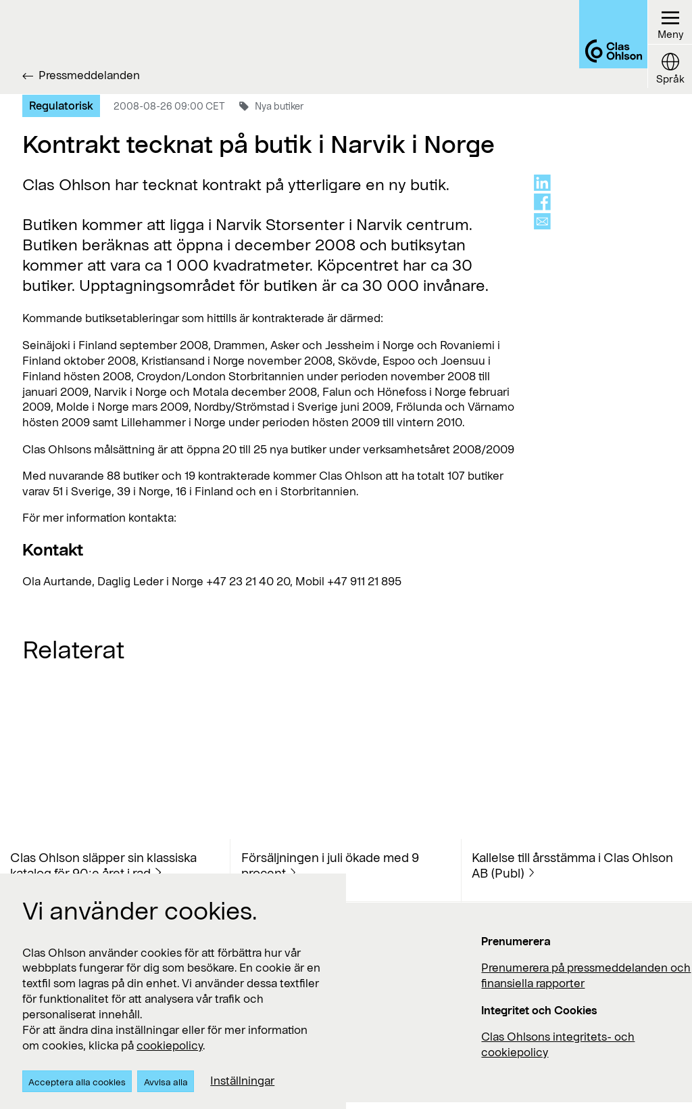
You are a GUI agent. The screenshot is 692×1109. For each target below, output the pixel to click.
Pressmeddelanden (89, 74)
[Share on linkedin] (542, 183)
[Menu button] (668, 24)
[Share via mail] (542, 221)
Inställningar (242, 1080)
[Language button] (668, 71)
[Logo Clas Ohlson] (597, 47)
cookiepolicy (170, 1045)
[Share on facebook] (542, 202)
